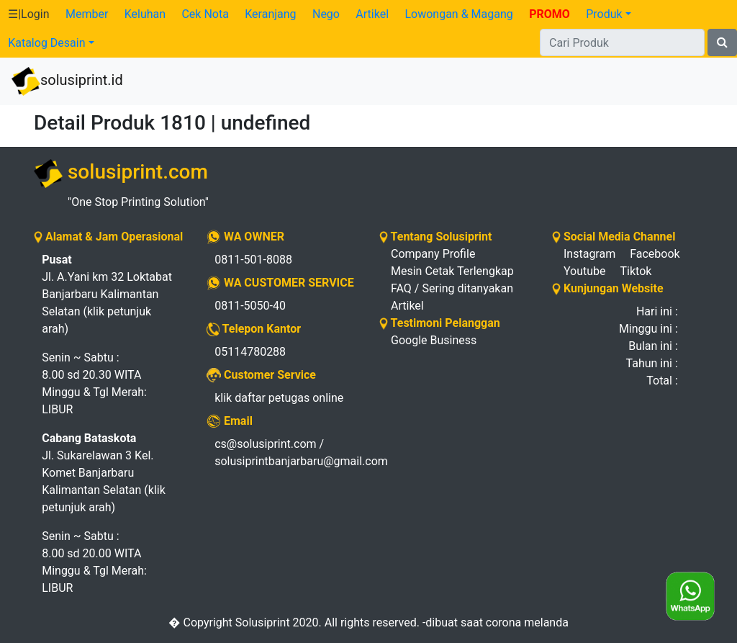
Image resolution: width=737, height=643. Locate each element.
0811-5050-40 (250, 305)
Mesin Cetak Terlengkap (452, 271)
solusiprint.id (67, 81)
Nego (326, 14)
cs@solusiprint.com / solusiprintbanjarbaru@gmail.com (286, 452)
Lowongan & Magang (458, 14)
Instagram (589, 254)
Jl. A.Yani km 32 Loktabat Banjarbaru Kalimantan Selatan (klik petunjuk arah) (107, 294)
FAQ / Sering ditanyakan (452, 288)
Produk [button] (604, 14)
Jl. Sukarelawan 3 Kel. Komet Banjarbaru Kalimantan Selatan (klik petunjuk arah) (104, 472)
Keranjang (270, 14)
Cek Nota (204, 14)
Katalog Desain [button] (46, 43)
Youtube (585, 271)
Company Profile (433, 254)
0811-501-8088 (253, 259)
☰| (28, 14)
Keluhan (145, 14)
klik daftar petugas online (278, 398)
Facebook (654, 254)
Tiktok (636, 271)
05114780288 (250, 352)
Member (86, 14)
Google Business (433, 340)
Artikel (372, 14)
